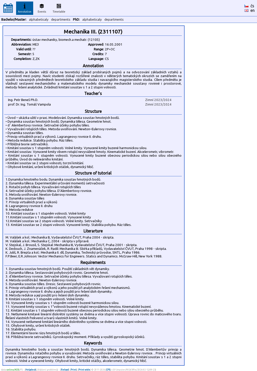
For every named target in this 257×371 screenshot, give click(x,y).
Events (42, 7)
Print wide (84, 369)
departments (60, 19)
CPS (108, 369)
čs (252, 6)
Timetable (59, 7)
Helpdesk (30, 369)
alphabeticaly (39, 19)
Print (73, 369)
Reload (65, 369)
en (252, 10)
